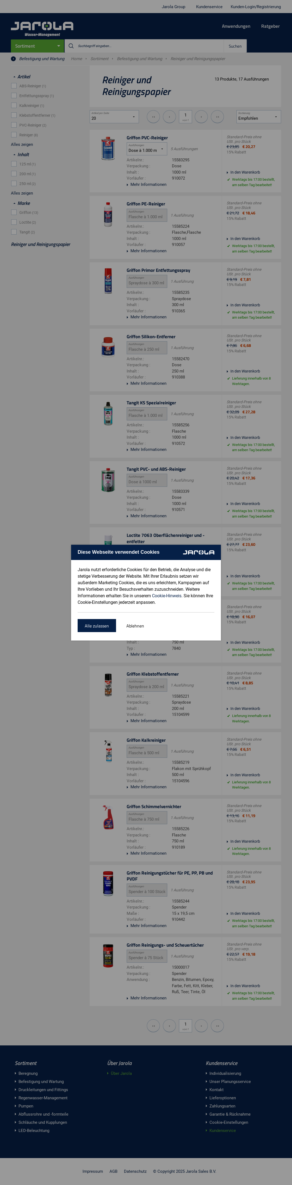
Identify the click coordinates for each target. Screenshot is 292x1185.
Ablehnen (135, 626)
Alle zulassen (97, 626)
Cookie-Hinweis (166, 595)
